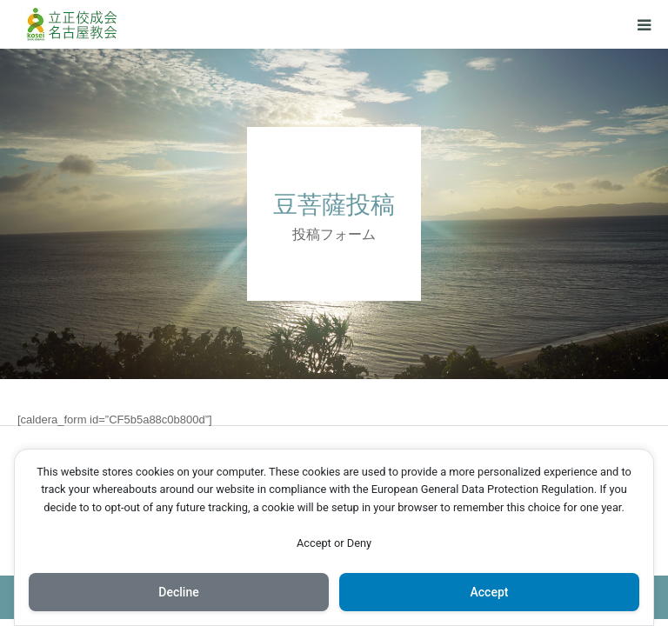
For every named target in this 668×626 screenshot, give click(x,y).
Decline (178, 592)
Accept (490, 592)
